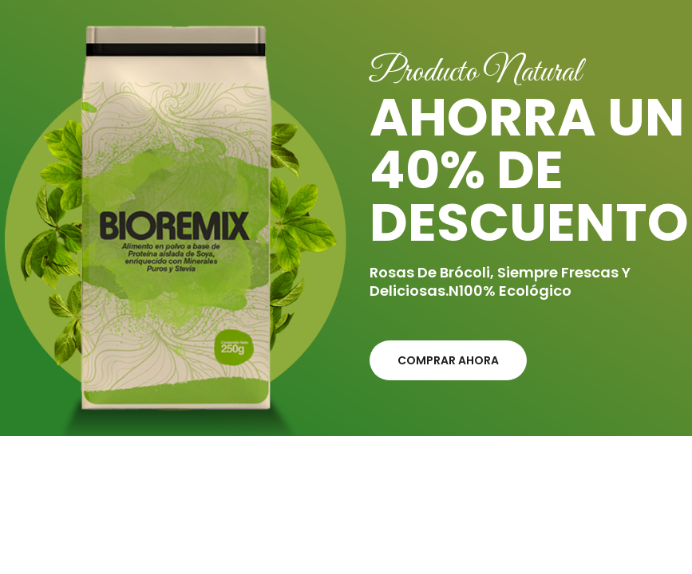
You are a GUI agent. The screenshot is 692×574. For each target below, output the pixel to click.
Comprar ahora (448, 360)
